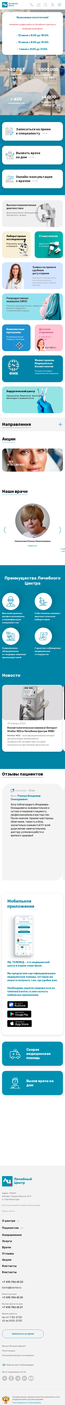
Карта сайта (8, 1211)
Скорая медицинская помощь (38, 1054)
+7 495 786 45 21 (12, 1307)
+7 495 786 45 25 (12, 1297)
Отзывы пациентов (22, 774)
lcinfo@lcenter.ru (11, 1287)
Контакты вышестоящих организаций (21, 1205)
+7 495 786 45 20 (12, 1282)
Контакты (9, 1266)
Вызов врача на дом (40, 1083)
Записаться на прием (23, 1334)
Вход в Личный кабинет (14, 1346)
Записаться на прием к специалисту (33, 131)
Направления (16, 424)
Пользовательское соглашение (18, 1355)
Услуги (7, 1241)
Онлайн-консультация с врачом (34, 179)
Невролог (32, 546)
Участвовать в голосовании (26, 1402)
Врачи (6, 1247)
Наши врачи (15, 491)
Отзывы (8, 1253)
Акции (8, 439)
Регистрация (8, 1350)
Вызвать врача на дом (28, 155)
